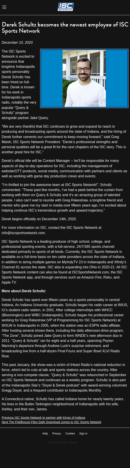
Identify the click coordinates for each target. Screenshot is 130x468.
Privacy (56, 433)
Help (45, 433)
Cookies (70, 433)
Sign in (83, 433)
